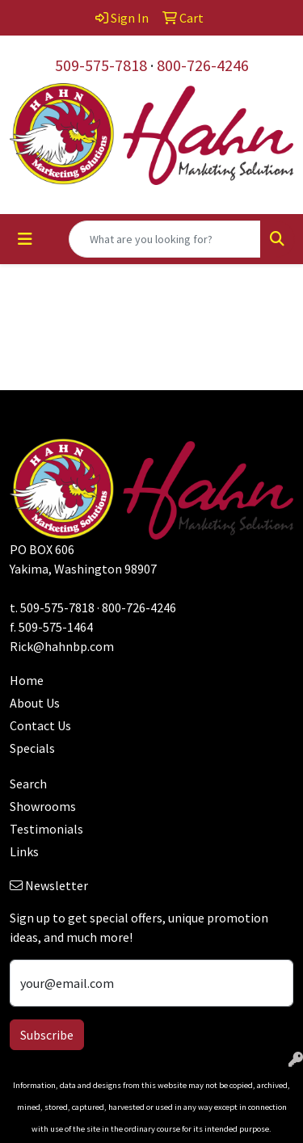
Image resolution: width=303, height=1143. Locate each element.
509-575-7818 (101, 65)
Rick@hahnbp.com (62, 646)
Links (24, 851)
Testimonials (46, 829)
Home (27, 680)
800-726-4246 (203, 65)
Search (28, 783)
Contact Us (40, 725)
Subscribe (47, 1035)
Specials (32, 748)
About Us (35, 703)
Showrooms (43, 806)
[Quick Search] (165, 239)
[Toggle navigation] (25, 239)
